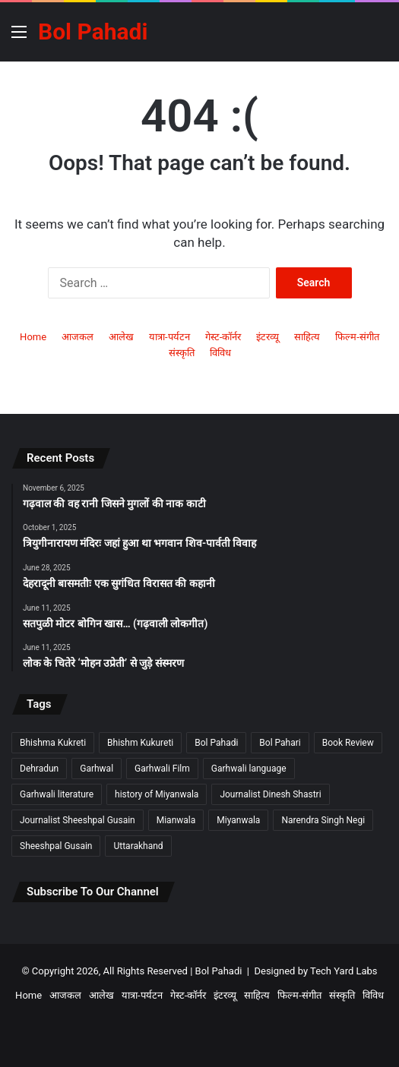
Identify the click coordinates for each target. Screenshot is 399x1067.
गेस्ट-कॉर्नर (223, 337)
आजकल (77, 337)
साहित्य (307, 337)
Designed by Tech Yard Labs (315, 971)
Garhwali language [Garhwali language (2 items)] (249, 768)
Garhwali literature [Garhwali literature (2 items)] (56, 794)
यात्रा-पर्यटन (169, 337)
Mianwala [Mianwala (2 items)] (176, 820)
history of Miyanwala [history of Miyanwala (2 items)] (156, 794)
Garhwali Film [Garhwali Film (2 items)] (162, 768)
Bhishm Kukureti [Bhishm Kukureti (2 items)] (140, 742)
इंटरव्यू (267, 337)
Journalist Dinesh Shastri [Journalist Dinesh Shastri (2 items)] (270, 794)
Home (33, 337)
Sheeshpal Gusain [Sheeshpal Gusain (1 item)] (56, 846)
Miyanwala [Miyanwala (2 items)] (238, 820)
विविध (220, 352)
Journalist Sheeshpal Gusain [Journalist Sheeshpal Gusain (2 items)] (77, 820)
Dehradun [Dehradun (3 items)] (39, 768)
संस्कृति (182, 352)
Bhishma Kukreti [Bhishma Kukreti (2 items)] (53, 742)
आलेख (121, 337)
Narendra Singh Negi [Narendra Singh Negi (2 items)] (323, 820)
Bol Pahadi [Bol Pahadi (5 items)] (216, 742)
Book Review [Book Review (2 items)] (348, 742)
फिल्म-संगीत (357, 337)
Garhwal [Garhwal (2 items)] (96, 768)
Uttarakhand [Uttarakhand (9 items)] (138, 846)
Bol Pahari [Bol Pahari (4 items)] (279, 742)
